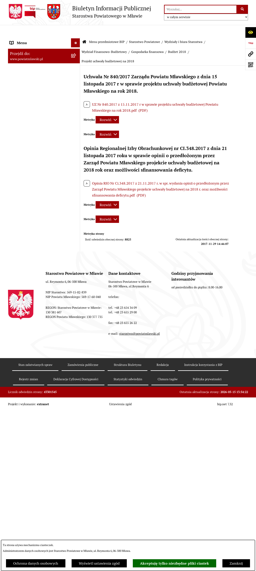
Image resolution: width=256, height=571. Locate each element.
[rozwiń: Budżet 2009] (76, 310)
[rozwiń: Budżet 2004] (76, 252)
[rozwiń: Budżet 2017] (76, 504)
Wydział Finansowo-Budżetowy (104, 40)
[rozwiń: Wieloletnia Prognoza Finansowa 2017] (76, 516)
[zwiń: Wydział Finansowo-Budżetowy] (76, 212)
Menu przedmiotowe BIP (107, 30)
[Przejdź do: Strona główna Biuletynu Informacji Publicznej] (84, 30)
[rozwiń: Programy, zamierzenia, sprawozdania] (76, 74)
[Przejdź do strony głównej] (79, 12)
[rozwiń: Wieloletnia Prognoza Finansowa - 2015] (76, 459)
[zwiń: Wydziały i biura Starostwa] (76, 166)
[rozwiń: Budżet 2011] (76, 333)
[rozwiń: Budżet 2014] (76, 419)
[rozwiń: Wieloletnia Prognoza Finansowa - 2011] (76, 345)
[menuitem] (44, 51)
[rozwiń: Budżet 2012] (76, 362)
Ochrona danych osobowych (35, 563)
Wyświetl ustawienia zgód (99, 563)
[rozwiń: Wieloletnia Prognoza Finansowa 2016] (76, 488)
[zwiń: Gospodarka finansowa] (76, 229)
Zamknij (236, 563)
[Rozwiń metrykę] (107, 108)
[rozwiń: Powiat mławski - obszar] (76, 91)
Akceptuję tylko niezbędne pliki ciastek (174, 563)
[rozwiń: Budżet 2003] (76, 240)
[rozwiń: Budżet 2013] (76, 390)
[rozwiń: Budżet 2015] (76, 447)
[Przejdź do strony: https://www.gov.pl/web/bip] (250, 43)
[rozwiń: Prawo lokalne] (76, 63)
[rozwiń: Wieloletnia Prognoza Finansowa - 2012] (76, 373)
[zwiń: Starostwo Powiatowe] (76, 115)
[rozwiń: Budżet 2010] (76, 322)
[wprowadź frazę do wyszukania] (200, 9)
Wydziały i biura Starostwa (183, 30)
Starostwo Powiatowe (144, 30)
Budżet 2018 (177, 40)
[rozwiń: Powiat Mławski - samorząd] (76, 103)
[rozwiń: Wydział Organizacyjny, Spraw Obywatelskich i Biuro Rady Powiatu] (76, 178)
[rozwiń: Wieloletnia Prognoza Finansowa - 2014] (76, 430)
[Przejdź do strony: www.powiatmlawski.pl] (250, 54)
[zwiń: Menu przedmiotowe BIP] (76, 40)
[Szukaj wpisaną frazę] (242, 9)
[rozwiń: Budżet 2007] (76, 287)
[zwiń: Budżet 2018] (76, 533)
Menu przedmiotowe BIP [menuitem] (29, 40)
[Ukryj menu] (75, 30)
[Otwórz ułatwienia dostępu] (250, 32)
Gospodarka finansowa (147, 40)
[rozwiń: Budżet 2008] (76, 298)
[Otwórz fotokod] (250, 64)
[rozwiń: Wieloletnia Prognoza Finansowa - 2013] (76, 402)
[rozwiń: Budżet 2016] (76, 476)
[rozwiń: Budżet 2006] (76, 275)
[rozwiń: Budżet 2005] (76, 264)
